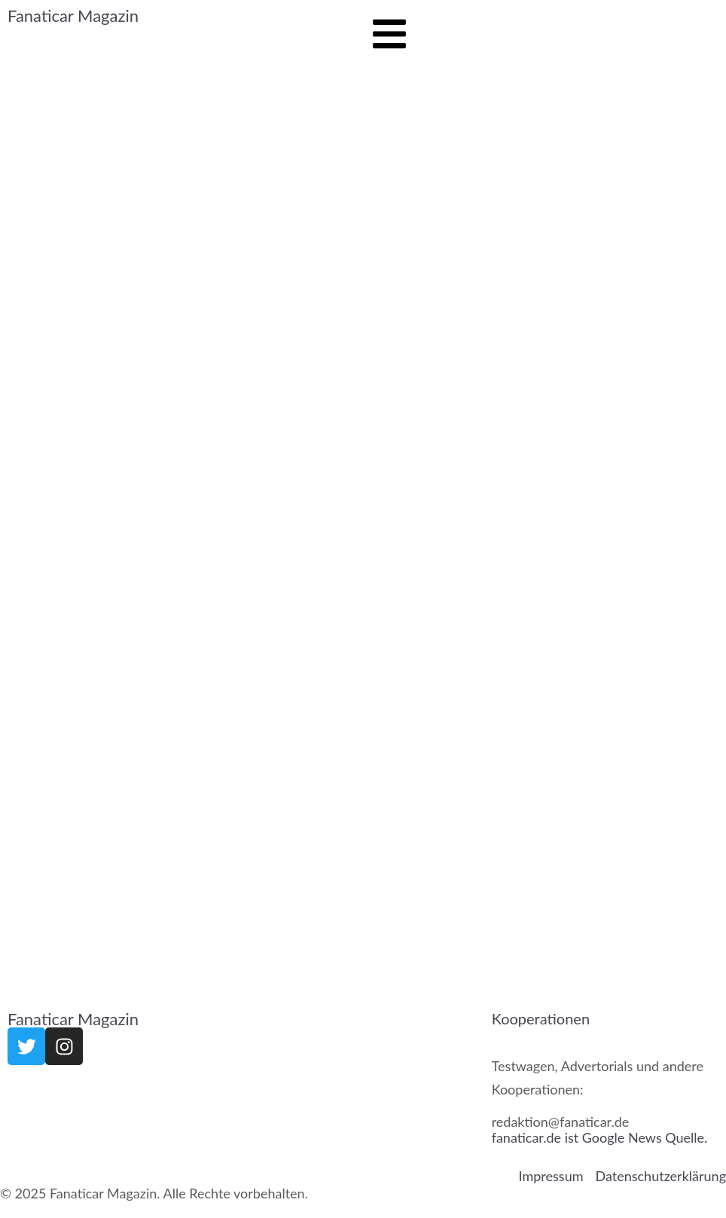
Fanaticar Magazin (73, 15)
